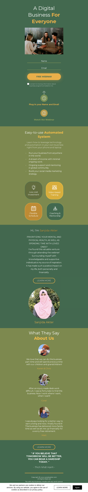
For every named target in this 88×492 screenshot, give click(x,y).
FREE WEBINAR (44, 76)
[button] (44, 280)
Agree (77, 487)
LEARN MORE (62, 487)
